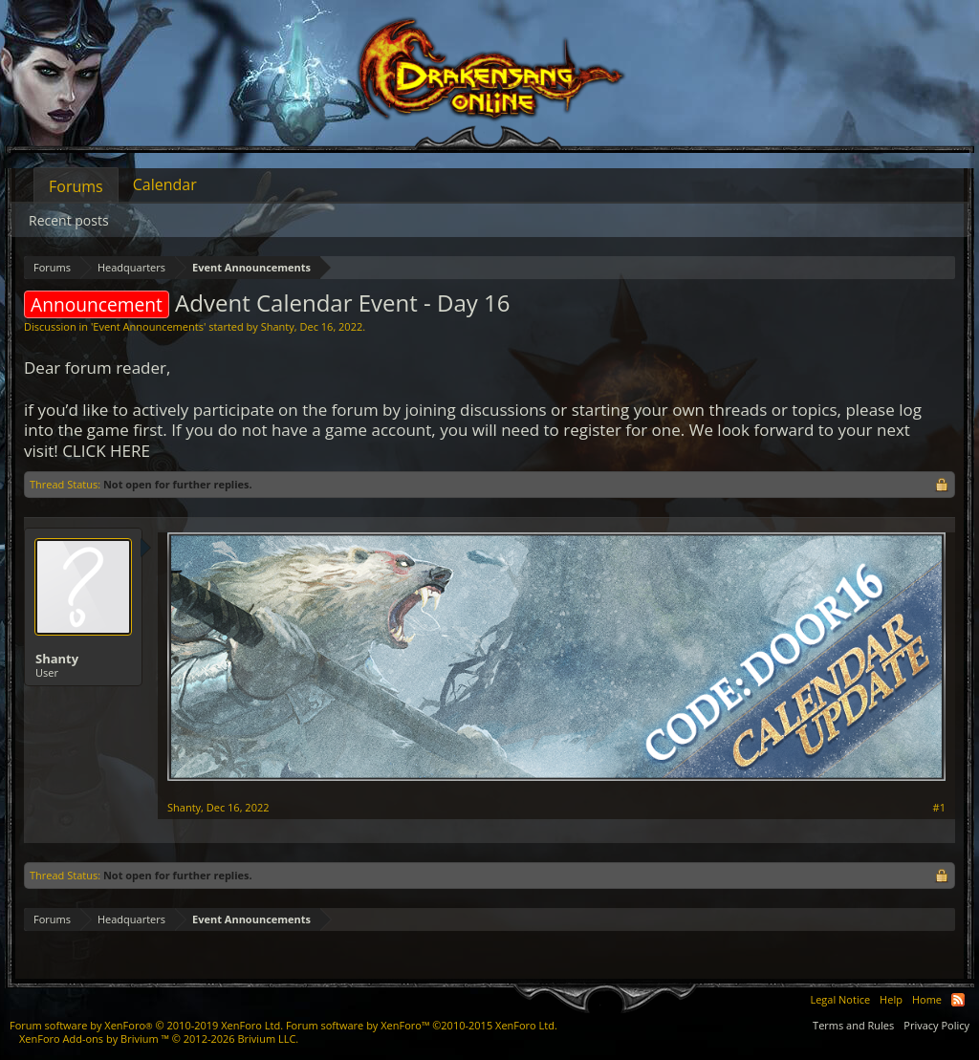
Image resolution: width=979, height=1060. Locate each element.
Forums (76, 186)
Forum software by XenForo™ (421, 1025)
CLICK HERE (106, 451)
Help (891, 999)
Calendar (165, 184)
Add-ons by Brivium (158, 1038)
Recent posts (69, 220)
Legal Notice (840, 999)
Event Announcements (148, 326)
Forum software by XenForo (146, 1025)
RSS (958, 999)
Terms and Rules (853, 1025)
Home (927, 999)
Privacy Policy (936, 1025)
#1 (939, 807)
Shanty (277, 326)
